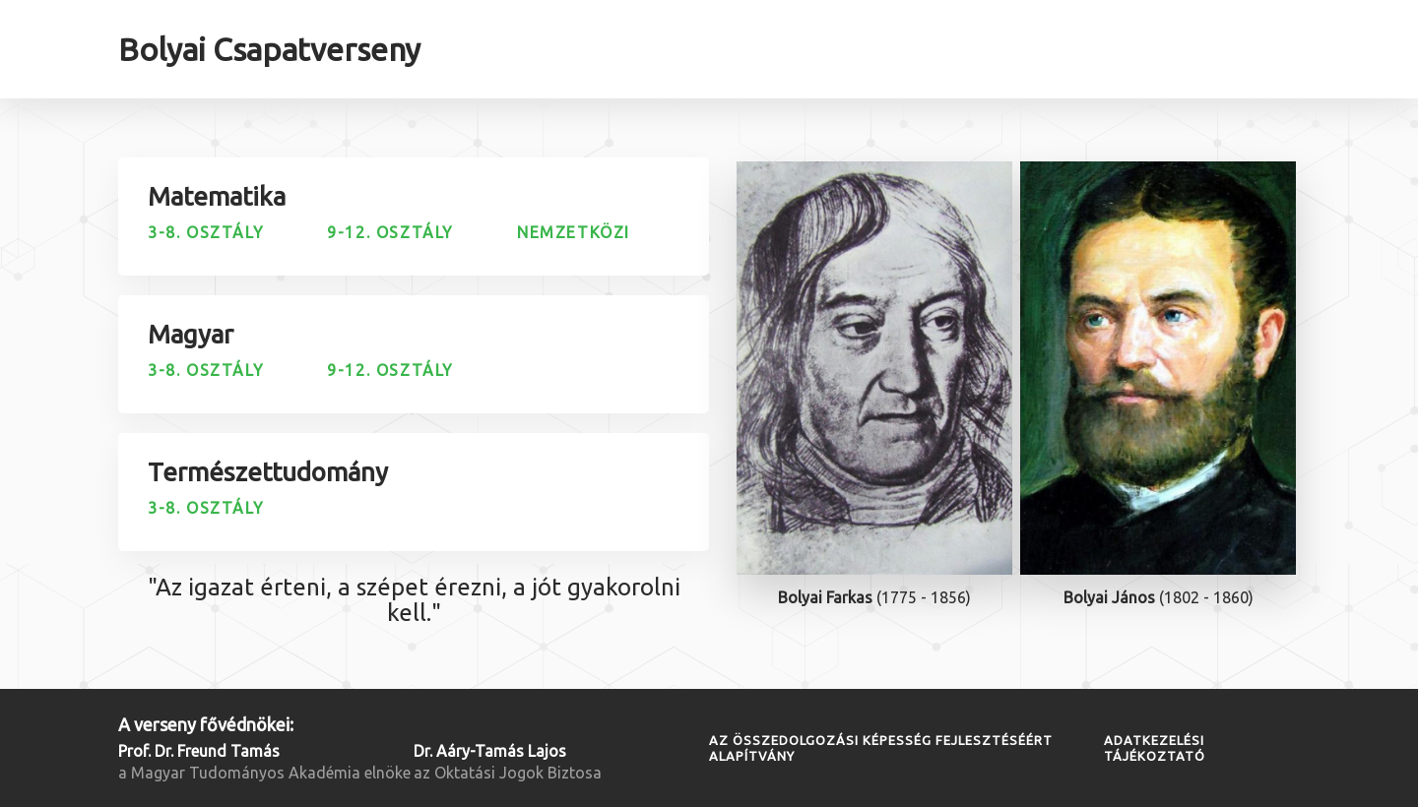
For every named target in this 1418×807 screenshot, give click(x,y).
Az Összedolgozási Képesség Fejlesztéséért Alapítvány (881, 748)
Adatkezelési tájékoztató (1154, 748)
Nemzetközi (573, 232)
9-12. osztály (390, 232)
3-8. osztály (206, 232)
